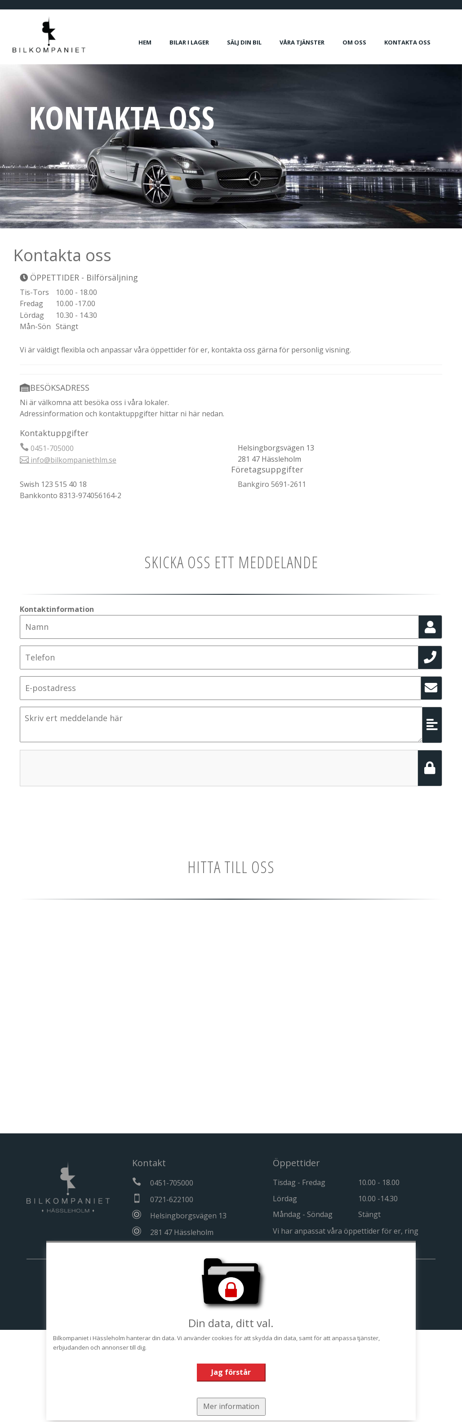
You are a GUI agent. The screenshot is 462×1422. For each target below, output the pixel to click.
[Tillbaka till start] (56, 35)
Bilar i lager (196, 42)
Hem (152, 42)
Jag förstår (231, 1372)
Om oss (361, 42)
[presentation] (88, 767)
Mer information (231, 1406)
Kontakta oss (414, 42)
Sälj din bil (251, 42)
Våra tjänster (309, 42)
